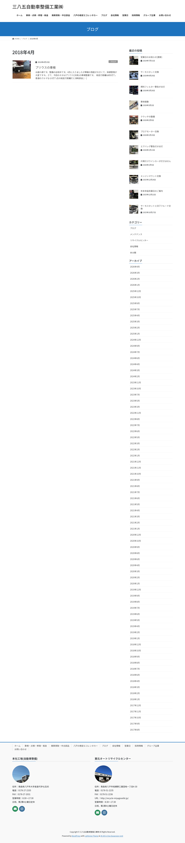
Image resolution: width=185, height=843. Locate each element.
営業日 (128, 745)
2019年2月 (135, 632)
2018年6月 (135, 674)
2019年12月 (135, 589)
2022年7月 (135, 425)
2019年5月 (135, 620)
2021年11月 (135, 467)
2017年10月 (135, 717)
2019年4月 (135, 626)
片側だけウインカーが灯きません (156, 161)
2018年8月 (135, 662)
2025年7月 (135, 309)
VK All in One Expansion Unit (111, 836)
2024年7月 (135, 352)
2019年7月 (135, 607)
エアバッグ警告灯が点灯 (152, 146)
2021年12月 (135, 461)
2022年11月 (135, 412)
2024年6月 (135, 358)
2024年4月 (135, 364)
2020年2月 (135, 577)
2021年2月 (135, 522)
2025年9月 (135, 303)
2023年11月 (135, 382)
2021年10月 (135, 473)
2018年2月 (135, 693)
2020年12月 (135, 534)
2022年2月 (135, 449)
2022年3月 (135, 443)
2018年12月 (135, 644)
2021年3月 (135, 516)
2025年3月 (135, 321)
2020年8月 (135, 553)
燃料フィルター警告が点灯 (153, 86)
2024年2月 (135, 376)
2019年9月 (135, 595)
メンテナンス (136, 234)
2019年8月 (135, 601)
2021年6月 (135, 498)
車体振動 (145, 101)
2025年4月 (135, 315)
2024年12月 (135, 339)
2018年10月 (135, 650)
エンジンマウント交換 (151, 176)
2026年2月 (135, 278)
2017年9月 (135, 723)
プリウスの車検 (45, 67)
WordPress (76, 836)
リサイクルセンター (139, 240)
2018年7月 (135, 668)
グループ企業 (153, 745)
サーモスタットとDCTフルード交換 (156, 207)
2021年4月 (135, 510)
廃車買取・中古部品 (60, 745)
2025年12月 (135, 291)
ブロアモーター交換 (150, 131)
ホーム (17, 745)
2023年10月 (135, 388)
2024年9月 (135, 345)
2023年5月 (135, 400)
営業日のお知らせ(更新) (151, 57)
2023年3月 (135, 406)
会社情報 (134, 246)
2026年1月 (135, 284)
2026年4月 (135, 266)
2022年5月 (135, 437)
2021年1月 (135, 528)
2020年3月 (135, 571)
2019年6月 (135, 614)
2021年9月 (135, 479)
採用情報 (139, 745)
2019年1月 (135, 638)
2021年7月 (135, 492)
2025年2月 (135, 327)
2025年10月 (135, 297)
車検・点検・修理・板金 (36, 745)
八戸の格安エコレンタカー (86, 745)
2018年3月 (135, 687)
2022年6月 (135, 431)
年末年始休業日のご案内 (152, 190)
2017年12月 (135, 705)
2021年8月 (135, 486)
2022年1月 (135, 455)
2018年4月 (135, 681)
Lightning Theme (91, 836)
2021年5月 (135, 504)
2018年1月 (135, 699)
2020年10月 (135, 540)
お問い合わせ (20, 749)
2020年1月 (135, 583)
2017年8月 (135, 729)
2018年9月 (135, 656)
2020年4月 (135, 565)
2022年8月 (135, 419)
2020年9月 (135, 547)
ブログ (113, 61)
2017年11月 (135, 711)
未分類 (133, 252)
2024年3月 (135, 370)
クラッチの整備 (148, 116)
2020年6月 (135, 559)
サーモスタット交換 (150, 71)
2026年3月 (135, 272)
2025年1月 (135, 333)
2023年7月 (135, 394)
